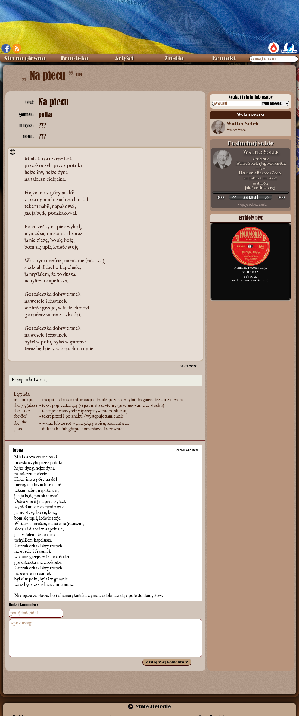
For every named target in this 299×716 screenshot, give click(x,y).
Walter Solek (261, 152)
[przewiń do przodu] (266, 197)
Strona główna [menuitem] (25, 58)
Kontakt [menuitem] (224, 58)
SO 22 (273, 178)
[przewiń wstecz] (234, 197)
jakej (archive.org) (256, 280)
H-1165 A (255, 178)
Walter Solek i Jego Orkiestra (261, 163)
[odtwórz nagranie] (250, 197)
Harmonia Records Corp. (260, 173)
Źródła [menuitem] (174, 58)
